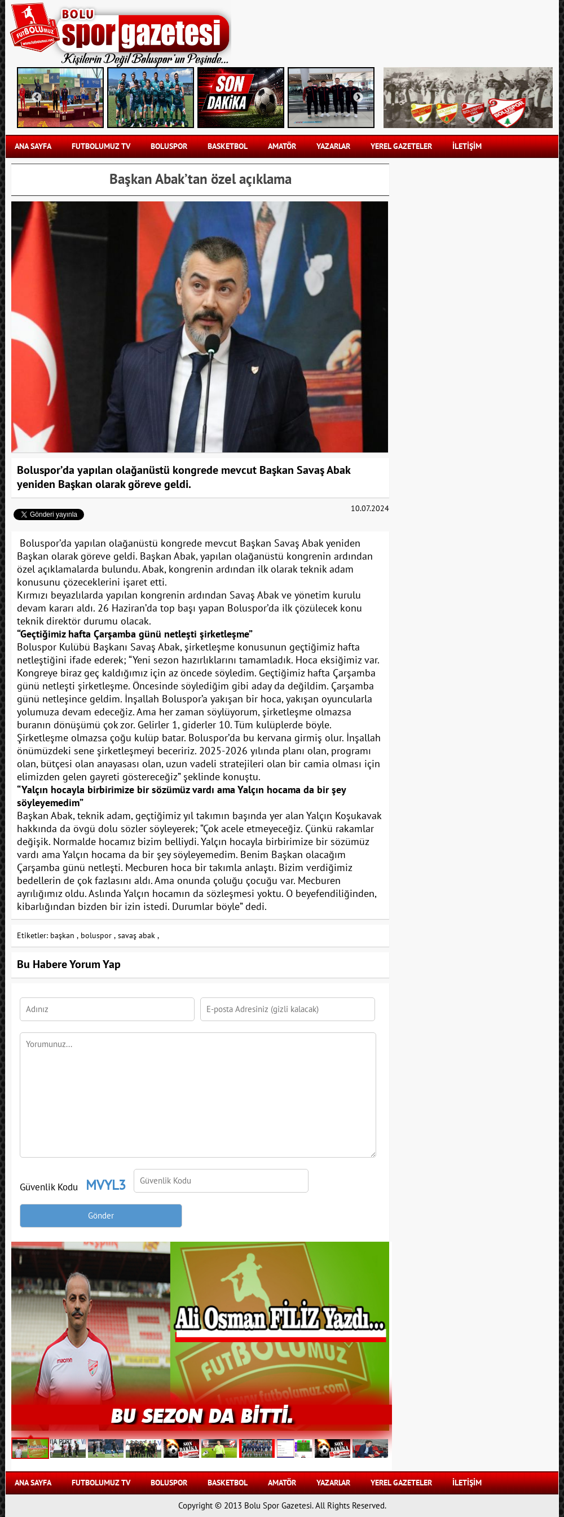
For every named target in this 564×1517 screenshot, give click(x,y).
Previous (36, 97)
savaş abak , (138, 935)
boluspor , (98, 935)
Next (358, 97)
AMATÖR (282, 146)
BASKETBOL (228, 146)
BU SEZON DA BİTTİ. (202, 1414)
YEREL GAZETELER (401, 146)
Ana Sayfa (33, 146)
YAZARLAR (333, 146)
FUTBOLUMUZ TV (101, 146)
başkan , (64, 935)
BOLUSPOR (169, 146)
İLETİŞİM (467, 146)
